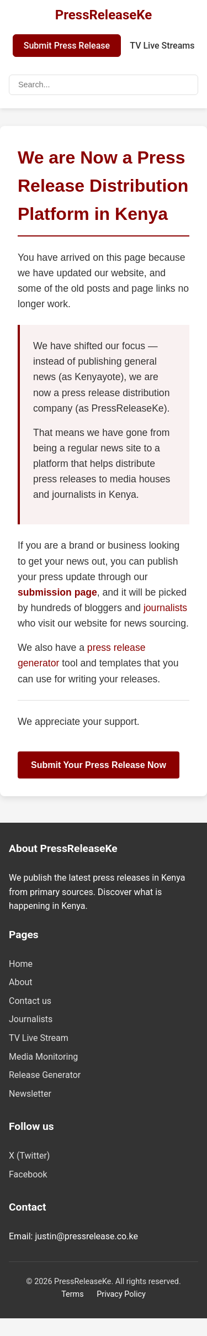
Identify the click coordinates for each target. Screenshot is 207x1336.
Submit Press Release (67, 45)
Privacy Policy (121, 1294)
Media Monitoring (43, 1056)
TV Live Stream (38, 1038)
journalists (165, 607)
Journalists (30, 1019)
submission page (57, 592)
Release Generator (45, 1075)
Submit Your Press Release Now (98, 765)
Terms (72, 1294)
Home (21, 964)
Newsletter (30, 1093)
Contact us (30, 1001)
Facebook (28, 1174)
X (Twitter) (29, 1155)
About (21, 982)
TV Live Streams (162, 45)
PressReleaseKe (103, 15)
